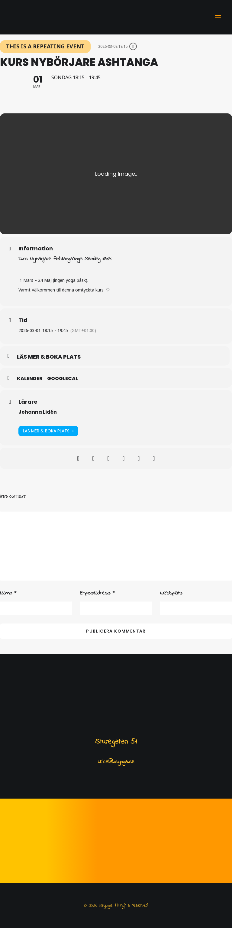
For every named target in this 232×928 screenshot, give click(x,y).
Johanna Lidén (37, 412)
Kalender (30, 379)
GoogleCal (62, 379)
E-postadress (97, 593)
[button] (218, 17)
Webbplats (171, 593)
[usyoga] (20, 17)
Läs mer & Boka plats (48, 431)
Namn (8, 593)
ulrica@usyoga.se (116, 762)
